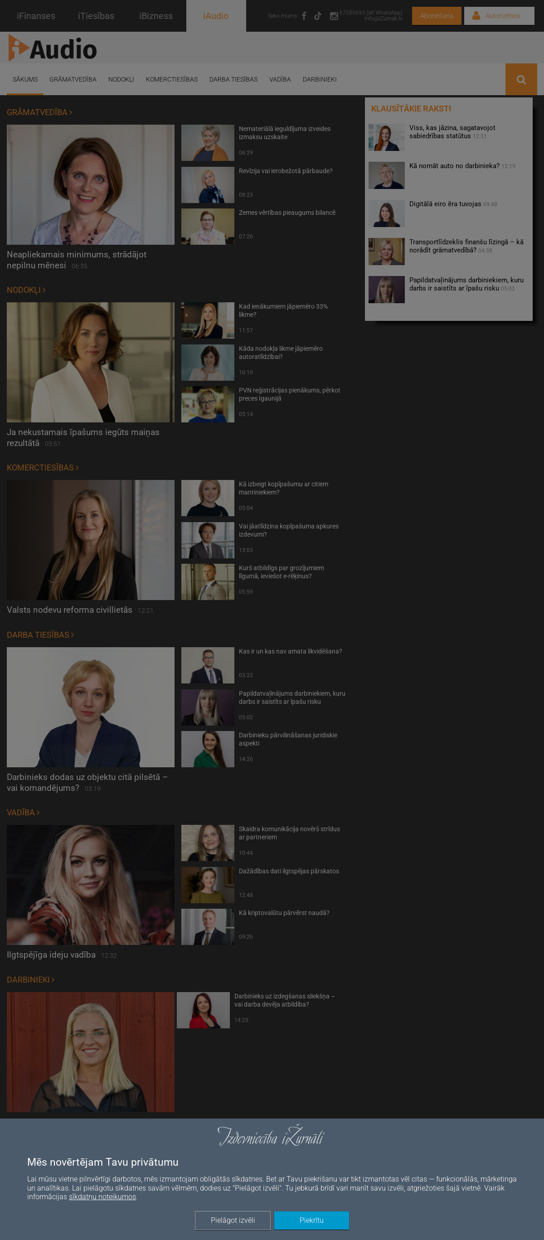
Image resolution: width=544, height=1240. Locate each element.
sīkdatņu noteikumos (102, 1196)
